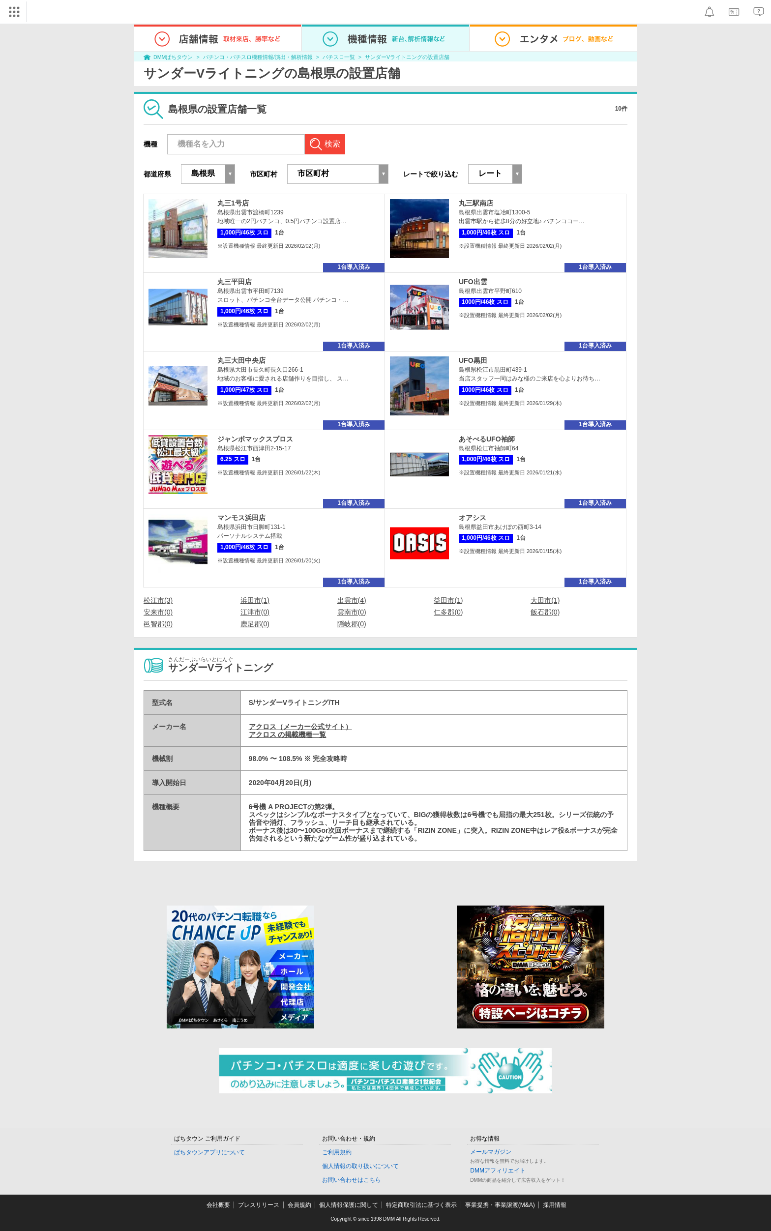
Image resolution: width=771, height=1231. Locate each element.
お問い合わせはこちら (351, 1179)
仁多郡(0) (448, 612)
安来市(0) (158, 612)
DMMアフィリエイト (498, 1170)
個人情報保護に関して (348, 1205)
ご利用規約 (337, 1152)
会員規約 (299, 1205)
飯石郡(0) (545, 612)
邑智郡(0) (158, 623)
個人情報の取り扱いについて (360, 1166)
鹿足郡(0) (254, 623)
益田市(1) (448, 600)
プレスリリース (258, 1205)
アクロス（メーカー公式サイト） (300, 727)
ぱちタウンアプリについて (209, 1152)
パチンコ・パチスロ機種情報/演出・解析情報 (258, 57)
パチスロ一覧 (339, 57)
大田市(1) (545, 600)
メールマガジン (490, 1151)
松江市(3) (158, 600)
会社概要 (218, 1205)
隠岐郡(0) (351, 623)
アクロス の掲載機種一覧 (287, 734)
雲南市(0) (351, 612)
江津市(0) (254, 612)
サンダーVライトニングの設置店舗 (407, 57)
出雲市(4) (351, 600)
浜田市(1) (254, 600)
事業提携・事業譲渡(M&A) (500, 1205)
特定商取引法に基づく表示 (421, 1205)
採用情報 (554, 1205)
